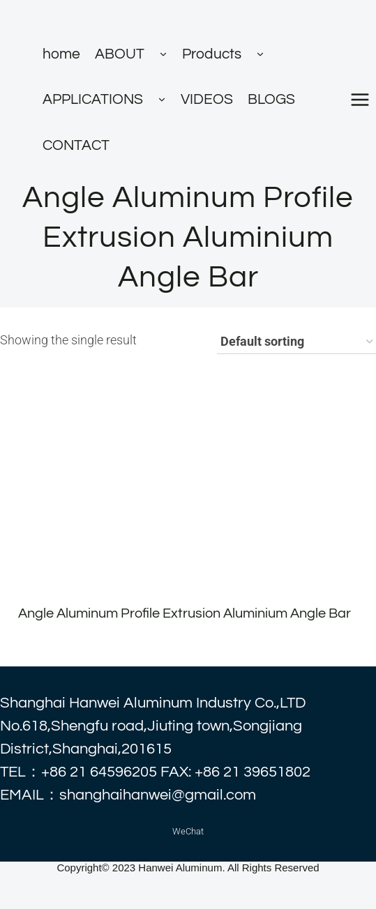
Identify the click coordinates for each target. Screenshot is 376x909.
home (61, 54)
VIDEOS (207, 99)
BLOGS (271, 99)
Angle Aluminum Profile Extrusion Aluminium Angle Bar (184, 613)
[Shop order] (296, 342)
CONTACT (76, 145)
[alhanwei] (105, 15)
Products (211, 54)
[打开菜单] (359, 99)
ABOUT (119, 54)
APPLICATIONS (93, 99)
